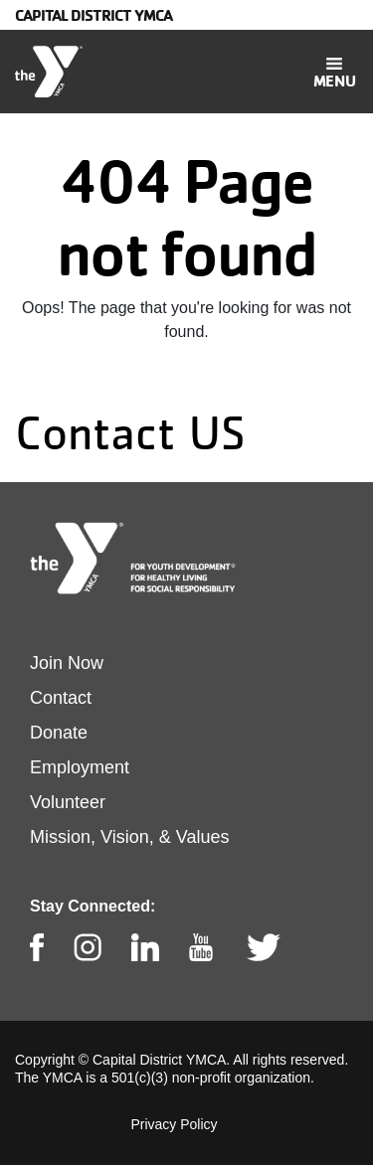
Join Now (66, 663)
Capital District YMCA (93, 15)
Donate (59, 733)
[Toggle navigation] (334, 71)
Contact (61, 698)
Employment (79, 767)
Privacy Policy (173, 1124)
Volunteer (67, 802)
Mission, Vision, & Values (129, 837)
